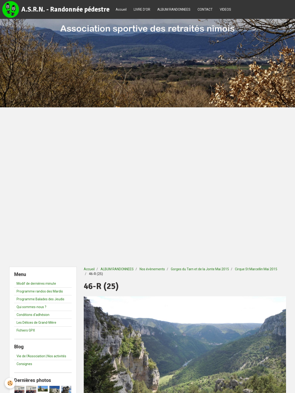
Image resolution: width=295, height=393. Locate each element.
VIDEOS (225, 9)
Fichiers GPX (26, 330)
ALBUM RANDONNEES (173, 9)
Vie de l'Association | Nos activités (41, 356)
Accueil (121, 9)
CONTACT (205, 9)
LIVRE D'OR (142, 9)
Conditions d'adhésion (33, 315)
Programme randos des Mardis (40, 291)
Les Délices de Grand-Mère (36, 322)
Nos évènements (152, 269)
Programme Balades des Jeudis (40, 299)
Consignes (24, 364)
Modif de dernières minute (36, 283)
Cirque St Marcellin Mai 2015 (256, 269)
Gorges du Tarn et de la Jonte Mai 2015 (200, 269)
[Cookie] (10, 383)
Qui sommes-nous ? (31, 307)
